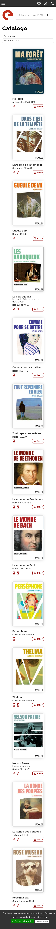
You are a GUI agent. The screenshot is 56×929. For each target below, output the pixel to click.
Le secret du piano (21, 766)
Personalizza (42, 921)
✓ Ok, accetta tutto (22, 921)
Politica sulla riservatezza (29, 925)
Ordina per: (9, 36)
